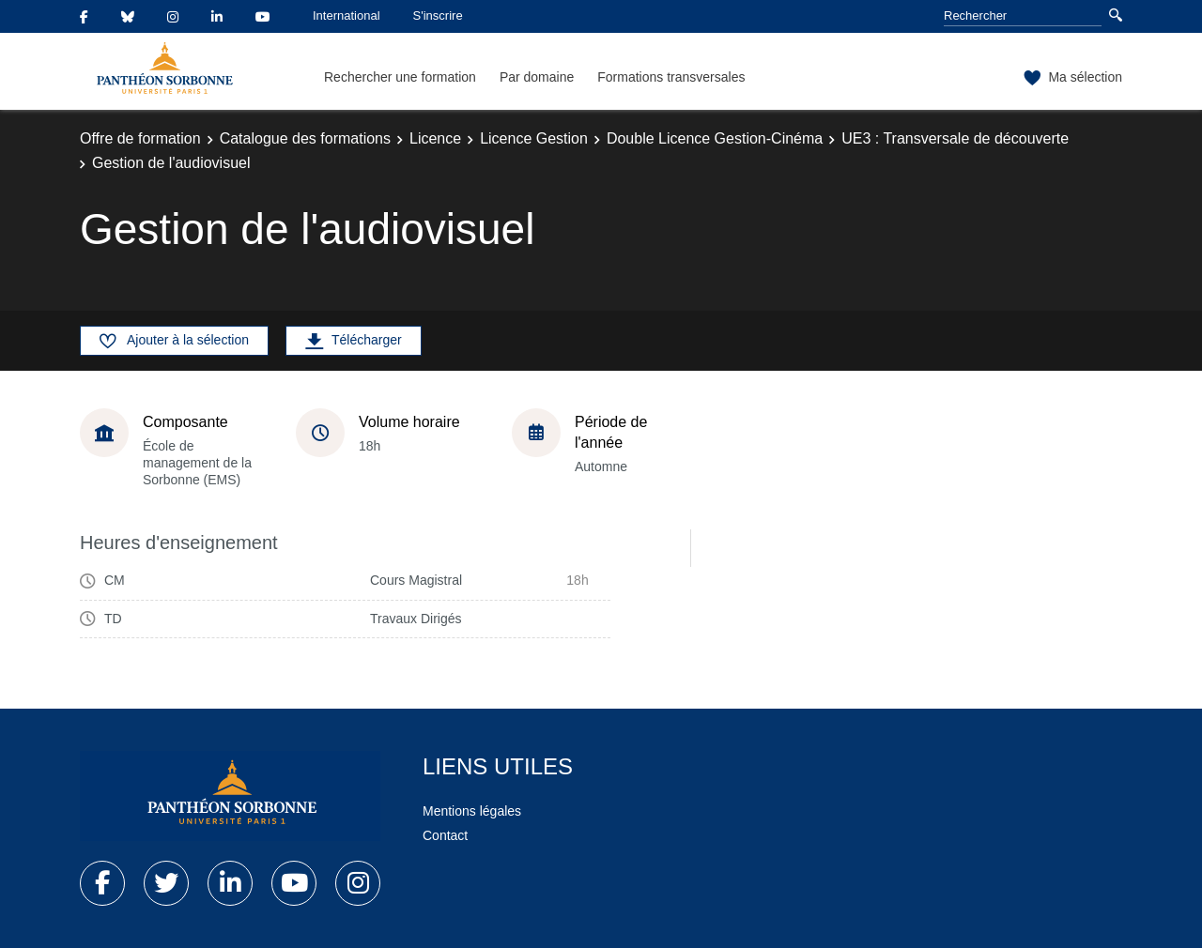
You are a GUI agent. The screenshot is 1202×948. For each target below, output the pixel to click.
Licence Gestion (534, 138)
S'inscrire (438, 15)
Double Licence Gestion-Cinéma (715, 138)
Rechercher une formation (400, 76)
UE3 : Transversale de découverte (955, 138)
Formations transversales (671, 76)
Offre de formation (140, 138)
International (346, 15)
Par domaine (537, 76)
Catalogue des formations (305, 138)
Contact (445, 835)
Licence (435, 138)
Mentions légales (472, 810)
